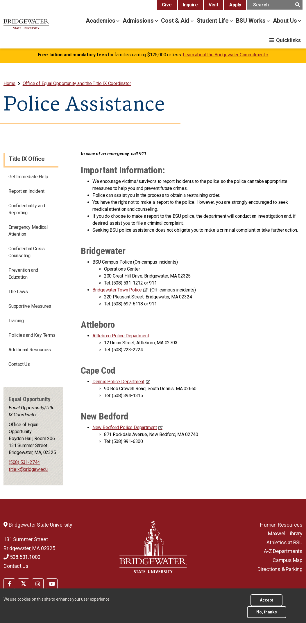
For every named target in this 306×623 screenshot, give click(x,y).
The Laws (18, 291)
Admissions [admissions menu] (139, 20)
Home (9, 83)
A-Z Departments (283, 551)
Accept (266, 600)
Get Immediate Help (28, 176)
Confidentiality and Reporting (26, 209)
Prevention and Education (23, 273)
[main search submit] (297, 5)
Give (167, 5)
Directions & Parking (280, 569)
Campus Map (288, 560)
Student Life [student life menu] (213, 20)
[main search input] (275, 5)
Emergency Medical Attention (28, 230)
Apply (235, 5)
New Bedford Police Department (124, 427)
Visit (213, 5)
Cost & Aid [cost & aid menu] (176, 20)
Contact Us (19, 364)
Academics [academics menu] (101, 20)
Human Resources (281, 525)
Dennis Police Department (118, 381)
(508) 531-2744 (24, 462)
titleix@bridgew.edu (28, 469)
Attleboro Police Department (120, 335)
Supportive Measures (29, 306)
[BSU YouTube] (52, 583)
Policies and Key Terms (32, 335)
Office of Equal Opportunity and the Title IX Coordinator (77, 83)
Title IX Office (26, 158)
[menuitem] (10, 83)
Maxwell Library (285, 533)
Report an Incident (26, 191)
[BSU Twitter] (23, 583)
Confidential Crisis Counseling (26, 252)
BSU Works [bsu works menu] (251, 20)
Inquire (190, 5)
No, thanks (266, 612)
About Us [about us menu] (285, 20)
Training (16, 320)
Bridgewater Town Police (117, 290)
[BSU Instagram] (38, 583)
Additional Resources (29, 349)
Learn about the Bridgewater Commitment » (225, 54)
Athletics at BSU (284, 542)
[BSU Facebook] (9, 583)
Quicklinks (288, 40)
